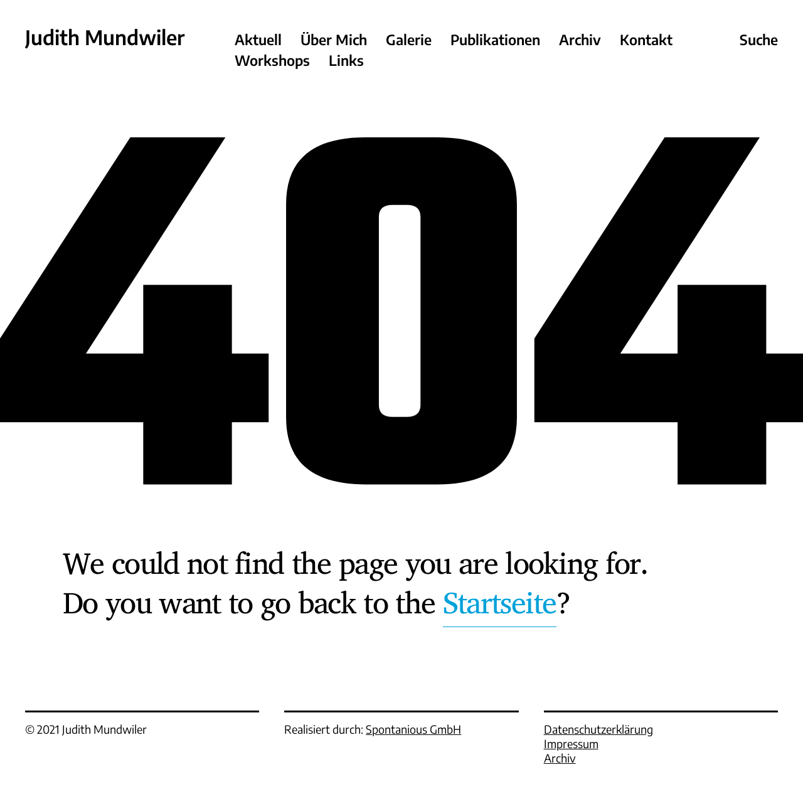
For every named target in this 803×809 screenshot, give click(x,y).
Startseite (499, 602)
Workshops (272, 60)
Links (346, 60)
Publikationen (495, 40)
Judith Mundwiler (104, 37)
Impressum (571, 743)
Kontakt (646, 40)
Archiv (580, 40)
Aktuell (258, 40)
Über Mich (333, 40)
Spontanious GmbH (413, 729)
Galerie (409, 40)
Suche (759, 39)
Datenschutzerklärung (598, 729)
